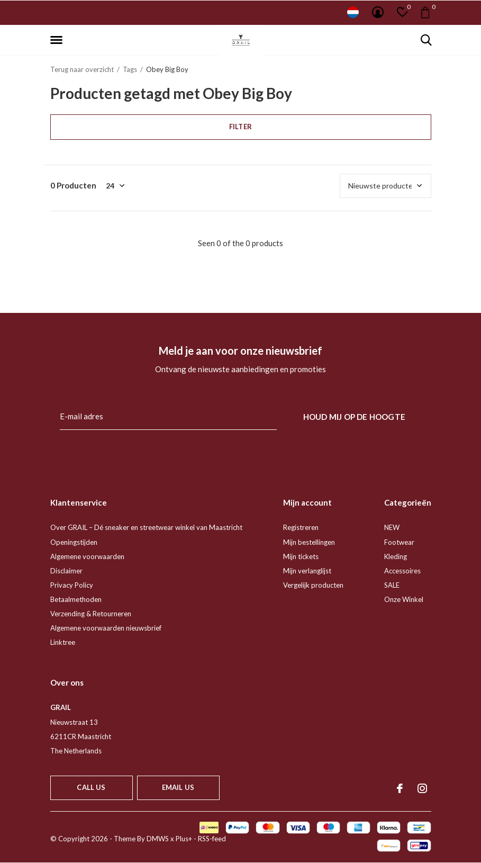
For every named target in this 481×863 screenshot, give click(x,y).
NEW (392, 527)
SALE (392, 585)
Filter (240, 126)
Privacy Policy (71, 585)
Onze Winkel (403, 599)
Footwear (399, 542)
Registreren (301, 527)
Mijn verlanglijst (307, 571)
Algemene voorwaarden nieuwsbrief (105, 628)
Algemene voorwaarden (87, 556)
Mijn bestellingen (309, 542)
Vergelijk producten (313, 585)
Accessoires (402, 571)
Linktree (62, 642)
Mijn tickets (301, 556)
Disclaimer (66, 571)
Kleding (395, 556)
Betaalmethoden (76, 599)
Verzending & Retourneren (90, 613)
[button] (58, 40)
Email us (178, 787)
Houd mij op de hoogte (354, 416)
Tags (130, 69)
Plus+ (184, 838)
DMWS (158, 838)
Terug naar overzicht (82, 69)
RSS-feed (212, 838)
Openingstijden (73, 542)
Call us (91, 787)
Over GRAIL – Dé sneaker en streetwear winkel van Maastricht (146, 527)
